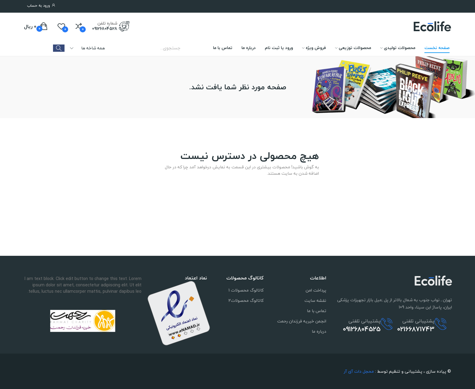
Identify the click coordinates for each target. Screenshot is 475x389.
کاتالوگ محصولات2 (246, 300)
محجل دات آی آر (359, 371)
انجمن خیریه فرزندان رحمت (301, 321)
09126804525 (361, 320)
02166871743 (415, 320)
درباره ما (319, 331)
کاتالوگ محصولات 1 (246, 290)
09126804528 (104, 29)
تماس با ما (316, 311)
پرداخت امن (316, 290)
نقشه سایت (315, 300)
